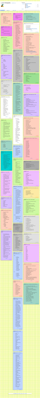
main (2, 10)
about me (17, 186)
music (6, 210)
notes (14, 13)
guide (18, 393)
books (16, 83)
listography (23, 3)
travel (4, 120)
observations (5, 96)
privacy (22, 393)
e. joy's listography (5, 2)
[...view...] (6, 77)
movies (26, 171)
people (29, 199)
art (29, 13)
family (27, 244)
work (4, 37)
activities (29, 34)
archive (14, 10)
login (37, 4)
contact (26, 393)
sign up (38, 5)
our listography (15, 393)
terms (23, 393)
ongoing (8, 10)
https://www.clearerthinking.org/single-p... (31, 51)
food (30, 73)
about (19, 393)
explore (38, 6)
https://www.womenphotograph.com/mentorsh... (31, 28)
